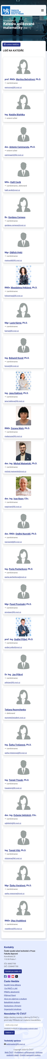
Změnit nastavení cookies (30, 1055)
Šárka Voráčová (17, 885)
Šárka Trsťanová (17, 745)
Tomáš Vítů (14, 850)
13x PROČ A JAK (10, 988)
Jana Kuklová (15, 393)
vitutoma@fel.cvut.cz (13, 858)
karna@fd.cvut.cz (12, 331)
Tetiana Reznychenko (15, 709)
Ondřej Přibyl (20, 639)
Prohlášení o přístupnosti (24, 1052)
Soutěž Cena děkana (12, 985)
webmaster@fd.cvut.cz (15, 1044)
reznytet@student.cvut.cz (15, 718)
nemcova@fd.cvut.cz (13, 87)
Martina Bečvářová (25, 79)
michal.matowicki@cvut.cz (15, 471)
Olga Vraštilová (18, 920)
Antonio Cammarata (19, 147)
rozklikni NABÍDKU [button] (11, 44)
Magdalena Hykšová (21, 287)
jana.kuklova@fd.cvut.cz (14, 401)
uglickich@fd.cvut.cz (13, 823)
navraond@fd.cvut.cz (13, 542)
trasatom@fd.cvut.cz (13, 788)
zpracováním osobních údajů (29, 1028)
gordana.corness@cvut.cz (15, 225)
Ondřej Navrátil (22, 534)
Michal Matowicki (22, 463)
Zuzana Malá (17, 428)
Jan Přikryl (17, 674)
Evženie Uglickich (22, 815)
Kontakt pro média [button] (12, 971)
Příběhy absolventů (11, 992)
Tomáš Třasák (16, 780)
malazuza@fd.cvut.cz (13, 436)
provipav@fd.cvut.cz (13, 612)
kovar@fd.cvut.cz (12, 366)
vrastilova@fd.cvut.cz (13, 929)
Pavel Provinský (17, 604)
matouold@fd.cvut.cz (13, 260)
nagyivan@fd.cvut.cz (13, 507)
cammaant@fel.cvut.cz (14, 155)
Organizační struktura (12, 1009)
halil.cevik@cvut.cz (12, 190)
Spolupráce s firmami (12, 1006)
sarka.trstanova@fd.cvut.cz (16, 753)
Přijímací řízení (10, 995)
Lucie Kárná (15, 323)
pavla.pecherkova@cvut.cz (15, 577)
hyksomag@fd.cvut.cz (14, 296)
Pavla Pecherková (18, 569)
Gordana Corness (16, 217)
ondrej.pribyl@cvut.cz (13, 647)
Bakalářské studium (12, 1002)
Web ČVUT (9, 1052)
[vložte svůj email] (23, 1025)
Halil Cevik (15, 182)
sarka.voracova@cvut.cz (14, 893)
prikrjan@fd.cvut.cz (12, 682)
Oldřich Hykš (16, 252)
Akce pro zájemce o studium (15, 999)
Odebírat (8, 1033)
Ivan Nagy (18, 498)
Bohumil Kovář (16, 358)
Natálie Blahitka (17, 114)
